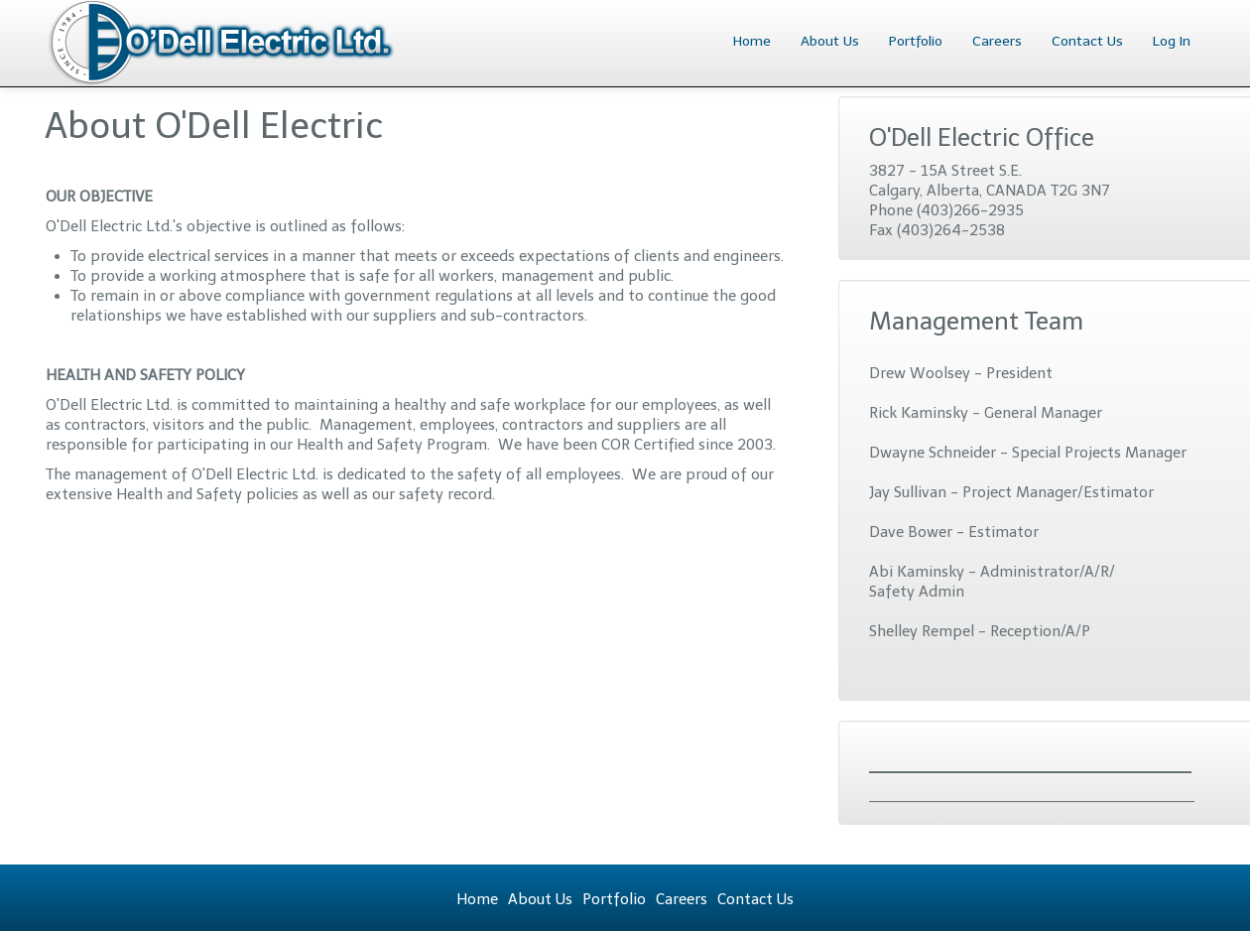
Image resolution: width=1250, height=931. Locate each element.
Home (752, 41)
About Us (830, 41)
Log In (1171, 41)
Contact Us (1087, 41)
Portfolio (915, 41)
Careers (997, 41)
